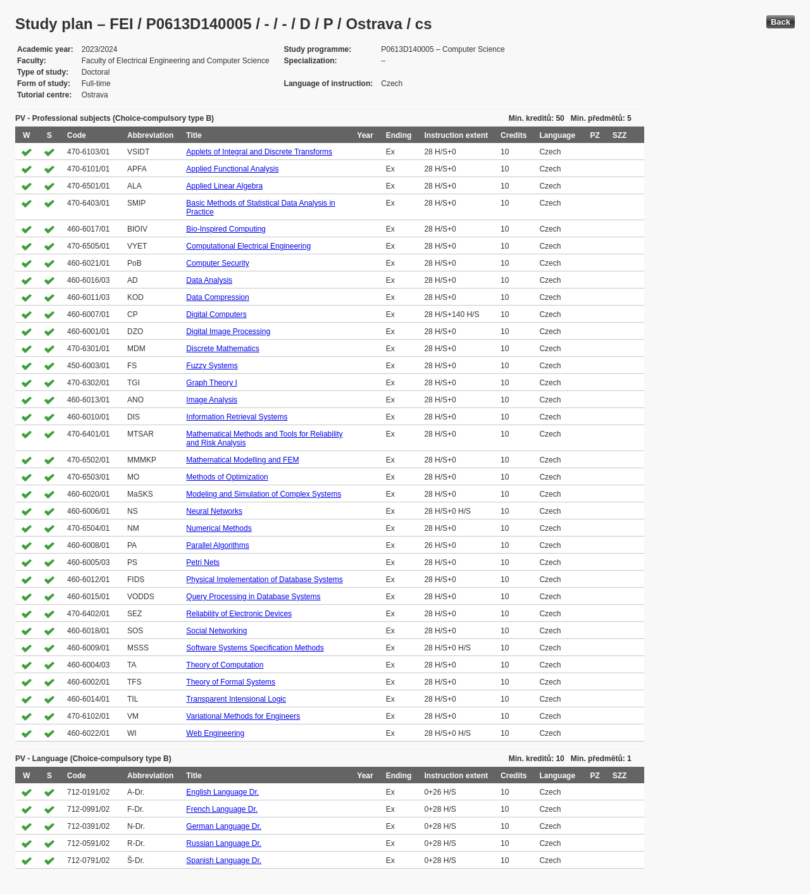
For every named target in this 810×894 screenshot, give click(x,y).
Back (780, 22)
